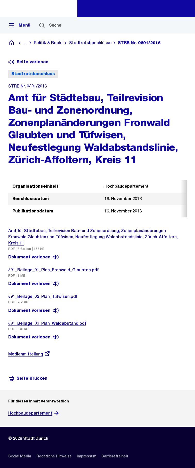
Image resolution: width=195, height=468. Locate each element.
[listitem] (19, 456)
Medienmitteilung (29, 354)
